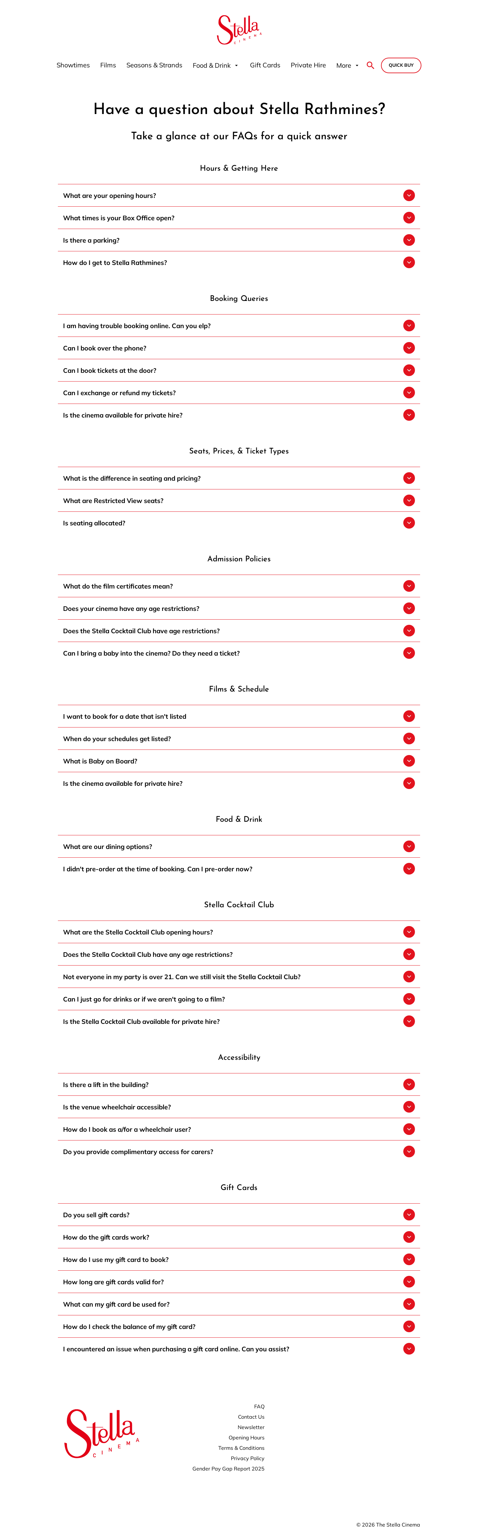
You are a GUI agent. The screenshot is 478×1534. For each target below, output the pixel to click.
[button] (239, 195)
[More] (348, 65)
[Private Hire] (308, 65)
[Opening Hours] (247, 1437)
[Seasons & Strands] (154, 65)
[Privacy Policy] (248, 1458)
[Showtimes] (73, 65)
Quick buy (401, 65)
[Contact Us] (251, 1417)
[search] (370, 65)
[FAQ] (259, 1406)
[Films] (108, 65)
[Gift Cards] (265, 65)
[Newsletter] (251, 1427)
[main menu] (208, 65)
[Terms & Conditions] (241, 1448)
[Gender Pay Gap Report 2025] (228, 1468)
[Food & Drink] (216, 65)
